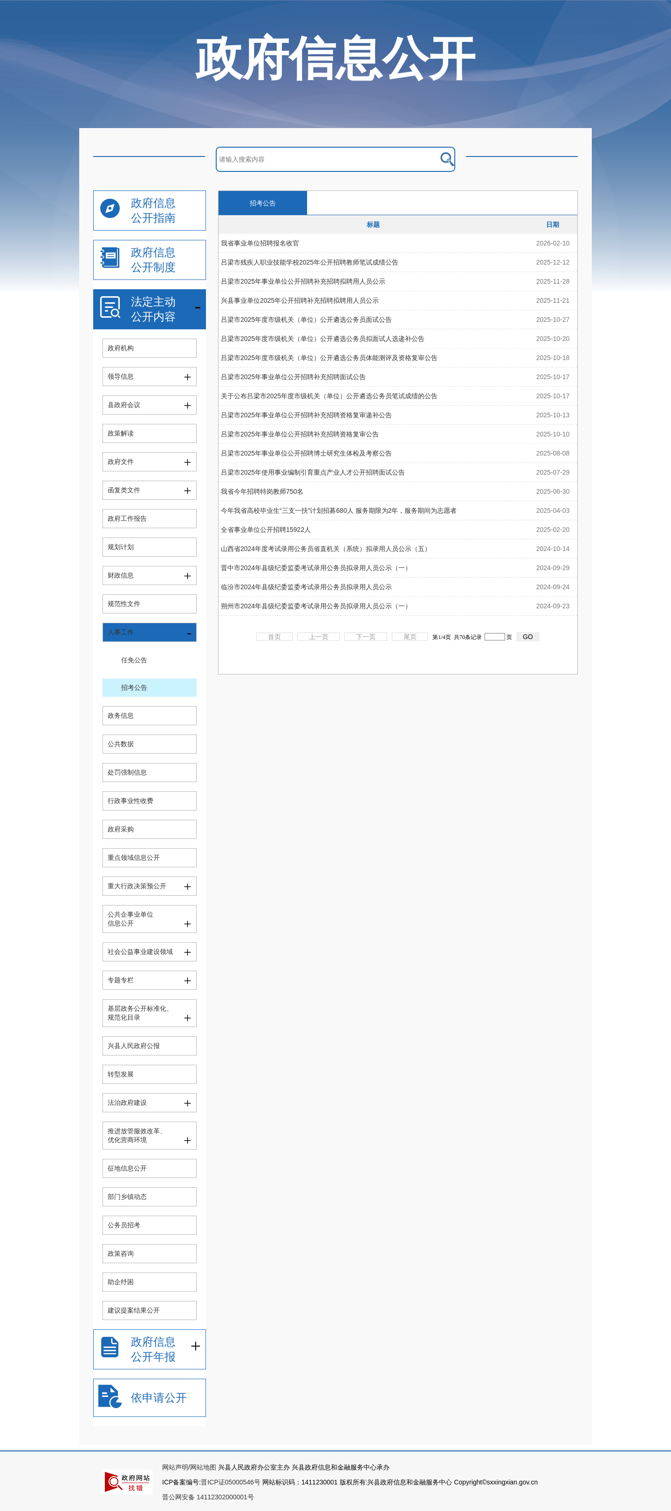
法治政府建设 (127, 1102)
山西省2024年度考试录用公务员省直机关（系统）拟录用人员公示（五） (326, 548)
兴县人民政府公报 (134, 1045)
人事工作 (121, 632)
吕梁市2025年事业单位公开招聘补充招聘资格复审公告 (300, 434)
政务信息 (121, 715)
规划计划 (121, 547)
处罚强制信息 (127, 772)
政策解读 (121, 433)
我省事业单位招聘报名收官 (260, 243)
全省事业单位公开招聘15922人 (266, 529)
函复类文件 (124, 490)
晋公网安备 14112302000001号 (208, 1497)
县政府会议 (124, 404)
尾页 (410, 636)
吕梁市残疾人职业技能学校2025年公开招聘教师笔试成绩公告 (309, 262)
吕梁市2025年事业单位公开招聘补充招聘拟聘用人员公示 (303, 281)
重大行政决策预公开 (137, 886)
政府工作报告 (127, 518)
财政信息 (121, 575)
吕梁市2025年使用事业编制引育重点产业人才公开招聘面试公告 (313, 472)
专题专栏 (121, 980)
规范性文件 (124, 603)
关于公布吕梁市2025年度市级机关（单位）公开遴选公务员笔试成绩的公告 (329, 396)
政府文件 (121, 461)
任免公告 (134, 660)
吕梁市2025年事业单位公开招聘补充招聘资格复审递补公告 (306, 415)
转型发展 (121, 1074)
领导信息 (121, 376)
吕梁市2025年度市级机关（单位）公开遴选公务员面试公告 (306, 319)
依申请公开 (159, 1397)
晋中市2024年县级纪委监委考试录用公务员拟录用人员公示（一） (316, 568)
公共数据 (121, 744)
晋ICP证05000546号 (230, 1482)
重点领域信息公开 (134, 857)
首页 (274, 636)
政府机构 (121, 348)
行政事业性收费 (130, 800)
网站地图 (203, 1467)
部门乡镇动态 (127, 1196)
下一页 (365, 636)
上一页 (318, 636)
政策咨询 (121, 1253)
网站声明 (175, 1467)
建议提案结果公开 (134, 1310)
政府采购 (121, 829)
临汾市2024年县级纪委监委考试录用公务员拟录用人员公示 (306, 587)
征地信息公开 (127, 1168)
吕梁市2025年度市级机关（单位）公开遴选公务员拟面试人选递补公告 (323, 338)
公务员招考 (124, 1225)
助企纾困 (121, 1282)
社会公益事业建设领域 (140, 951)
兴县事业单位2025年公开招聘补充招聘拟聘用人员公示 (300, 300)
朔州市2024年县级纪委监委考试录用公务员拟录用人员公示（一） (316, 606)
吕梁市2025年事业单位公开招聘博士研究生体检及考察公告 (306, 453)
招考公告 (134, 687)
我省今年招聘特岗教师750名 (262, 491)
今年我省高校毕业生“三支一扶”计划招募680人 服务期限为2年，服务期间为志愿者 (339, 510)
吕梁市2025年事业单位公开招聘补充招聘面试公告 (293, 377)
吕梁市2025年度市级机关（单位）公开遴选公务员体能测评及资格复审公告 (329, 357)
